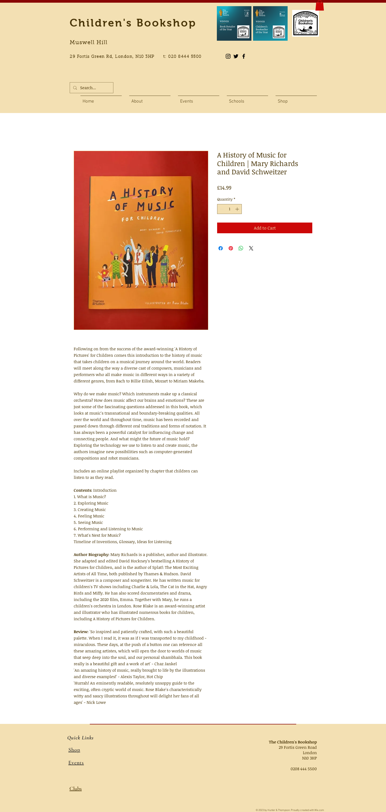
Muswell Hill (88, 43)
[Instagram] (228, 56)
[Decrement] (221, 209)
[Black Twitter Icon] (236, 56)
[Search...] (91, 87)
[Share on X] (251, 248)
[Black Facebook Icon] (243, 56)
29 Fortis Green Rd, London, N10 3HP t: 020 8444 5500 (138, 57)
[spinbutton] (229, 209)
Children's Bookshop (133, 23)
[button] (319, 5)
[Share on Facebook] (220, 248)
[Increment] (237, 209)
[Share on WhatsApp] (241, 248)
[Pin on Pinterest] (231, 248)
